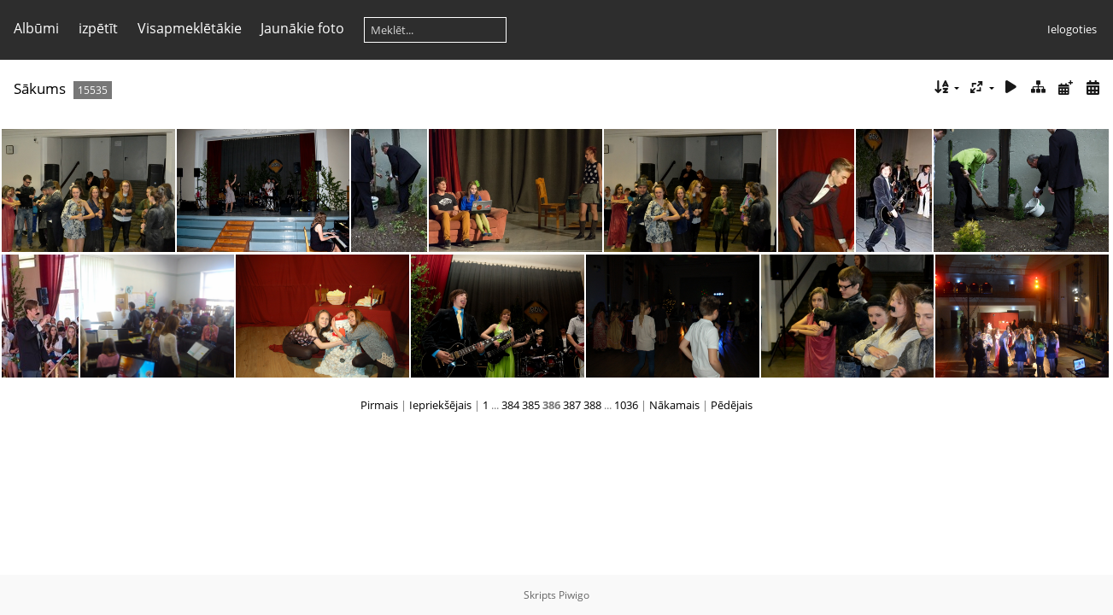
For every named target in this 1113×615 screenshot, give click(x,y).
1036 (626, 405)
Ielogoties (1072, 29)
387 (572, 405)
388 (592, 405)
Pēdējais (732, 405)
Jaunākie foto (302, 28)
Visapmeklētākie (190, 28)
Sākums (40, 88)
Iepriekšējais (440, 405)
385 (531, 405)
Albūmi (36, 28)
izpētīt (98, 28)
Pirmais (379, 405)
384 (510, 405)
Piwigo (574, 595)
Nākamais (674, 405)
